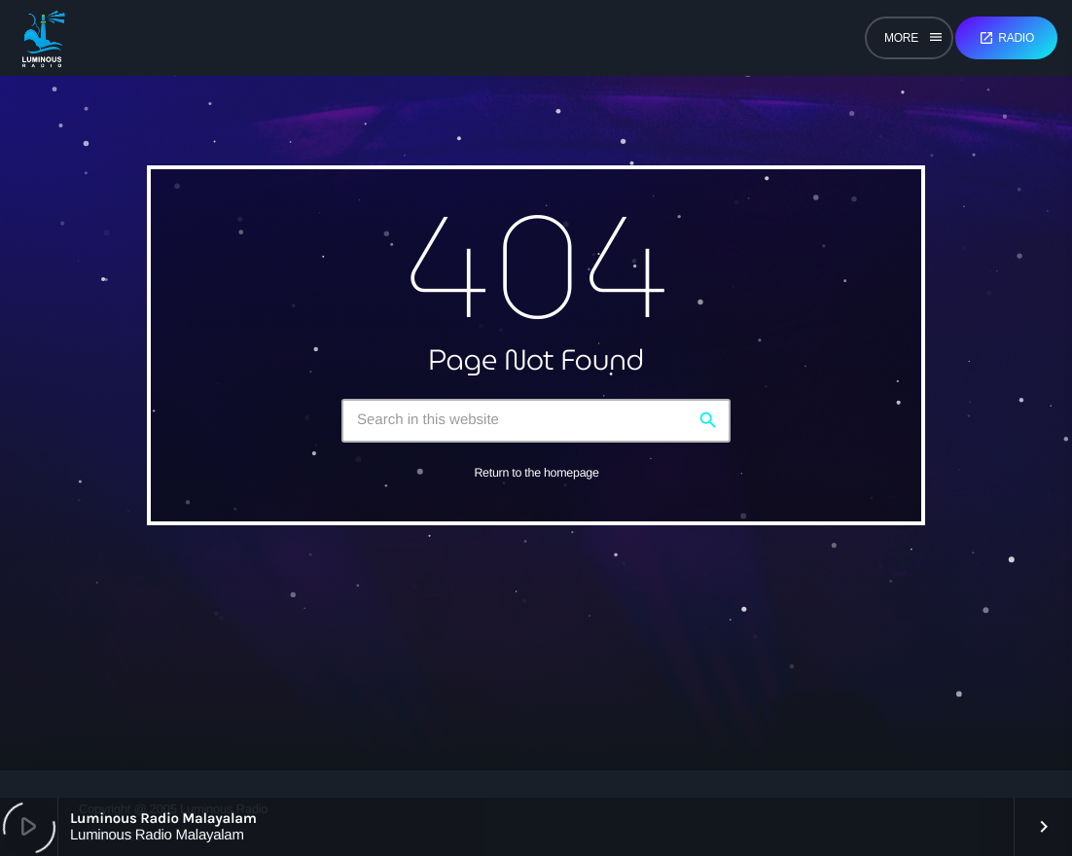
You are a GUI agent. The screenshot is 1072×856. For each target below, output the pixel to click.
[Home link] (43, 38)
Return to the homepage (536, 473)
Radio (1006, 38)
